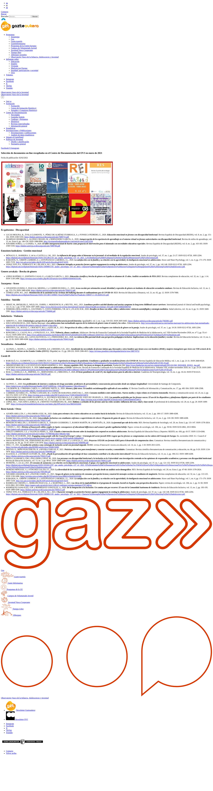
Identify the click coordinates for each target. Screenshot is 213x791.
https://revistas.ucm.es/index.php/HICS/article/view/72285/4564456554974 (58, 395)
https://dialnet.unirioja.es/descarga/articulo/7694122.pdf (28, 420)
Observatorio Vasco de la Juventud (15, 92)
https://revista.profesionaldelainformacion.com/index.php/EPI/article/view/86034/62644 (46, 404)
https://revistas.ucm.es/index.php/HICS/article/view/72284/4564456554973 (111, 399)
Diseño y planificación (20, 142)
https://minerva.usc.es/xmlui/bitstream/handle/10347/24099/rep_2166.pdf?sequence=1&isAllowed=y (46, 386)
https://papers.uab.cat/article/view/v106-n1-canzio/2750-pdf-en (31, 429)
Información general (19, 126)
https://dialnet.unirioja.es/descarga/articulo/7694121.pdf (42, 490)
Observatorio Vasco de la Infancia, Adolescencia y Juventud (35, 57)
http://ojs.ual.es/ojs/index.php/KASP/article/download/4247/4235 (42, 262)
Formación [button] (10, 104)
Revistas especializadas (20, 124)
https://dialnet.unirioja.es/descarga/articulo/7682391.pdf (28, 374)
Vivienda (14, 66)
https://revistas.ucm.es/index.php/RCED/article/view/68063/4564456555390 (50, 476)
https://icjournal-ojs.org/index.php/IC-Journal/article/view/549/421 (32, 391)
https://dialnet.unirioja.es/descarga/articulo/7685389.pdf (28, 472)
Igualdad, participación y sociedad (24, 70)
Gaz (12, 39)
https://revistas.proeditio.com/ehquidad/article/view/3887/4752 (114, 351)
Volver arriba (11, 753)
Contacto (4, 12)
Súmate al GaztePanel (14, 137)
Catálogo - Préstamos (19, 119)
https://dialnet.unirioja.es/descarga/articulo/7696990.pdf (66, 443)
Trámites (9, 75)
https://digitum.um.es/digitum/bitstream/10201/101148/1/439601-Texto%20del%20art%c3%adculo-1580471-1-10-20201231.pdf (57, 295)
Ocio (13, 73)
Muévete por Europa (19, 68)
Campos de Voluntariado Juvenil (24, 48)
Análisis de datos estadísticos (22, 135)
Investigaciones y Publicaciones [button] (18, 130)
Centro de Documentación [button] (16, 113)
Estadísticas (10, 128)
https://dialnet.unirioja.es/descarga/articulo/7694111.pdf (53, 290)
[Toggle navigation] (2, 97)
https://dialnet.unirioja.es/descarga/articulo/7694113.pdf (28, 456)
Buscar (3, 14)
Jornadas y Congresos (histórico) (24, 110)
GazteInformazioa (18, 44)
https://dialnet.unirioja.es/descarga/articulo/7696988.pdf (33, 452)
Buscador (4, 16)
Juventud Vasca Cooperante (22, 50)
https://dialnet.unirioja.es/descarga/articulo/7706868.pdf (33, 311)
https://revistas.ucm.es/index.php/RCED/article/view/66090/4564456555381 (51, 279)
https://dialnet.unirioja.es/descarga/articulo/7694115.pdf (28, 416)
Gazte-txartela (16, 41)
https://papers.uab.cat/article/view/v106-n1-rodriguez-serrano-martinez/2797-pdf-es (58, 485)
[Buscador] (20, 16)
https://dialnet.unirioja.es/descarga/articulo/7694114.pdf (51, 339)
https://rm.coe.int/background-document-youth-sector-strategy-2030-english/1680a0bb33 (48, 438)
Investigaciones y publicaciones (23, 133)
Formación (15, 106)
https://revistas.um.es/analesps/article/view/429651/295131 (30, 330)
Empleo (14, 64)
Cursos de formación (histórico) (23, 108)
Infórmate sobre (12, 59)
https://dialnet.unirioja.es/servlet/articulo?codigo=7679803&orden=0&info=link (38, 434)
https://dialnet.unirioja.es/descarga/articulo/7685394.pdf (28, 425)
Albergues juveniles (19, 55)
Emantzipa (15, 37)
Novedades (15, 115)
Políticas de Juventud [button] (14, 139)
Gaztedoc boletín (17, 117)
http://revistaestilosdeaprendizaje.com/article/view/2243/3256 (68, 241)
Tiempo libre (16, 52)
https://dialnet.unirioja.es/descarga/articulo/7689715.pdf (46, 237)
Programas (10, 35)
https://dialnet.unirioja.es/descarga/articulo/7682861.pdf (150, 321)
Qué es (8, 101)
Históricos (15, 121)
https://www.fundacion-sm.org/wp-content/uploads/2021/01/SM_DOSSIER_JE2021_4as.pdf (163, 365)
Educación (15, 61)
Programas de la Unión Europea (23, 46)
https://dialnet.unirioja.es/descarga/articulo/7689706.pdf (38, 246)
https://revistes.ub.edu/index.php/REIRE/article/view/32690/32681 (32, 447)
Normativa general (18, 144)
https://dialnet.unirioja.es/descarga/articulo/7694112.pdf (88, 461)
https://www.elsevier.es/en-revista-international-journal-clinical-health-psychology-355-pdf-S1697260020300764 (85, 307)
